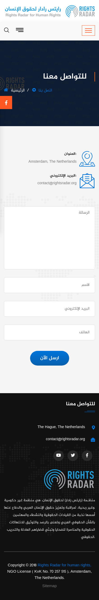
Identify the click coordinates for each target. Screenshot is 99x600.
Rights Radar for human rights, (64, 565)
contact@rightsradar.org (65, 439)
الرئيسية (14, 90)
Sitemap (49, 586)
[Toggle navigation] (88, 30)
